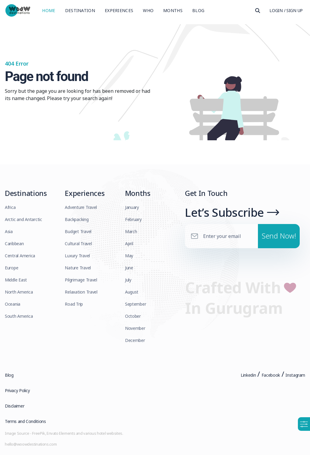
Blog (198, 10)
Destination (80, 10)
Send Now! (279, 236)
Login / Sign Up (286, 10)
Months (173, 10)
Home (48, 10)
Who (148, 10)
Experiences (119, 10)
